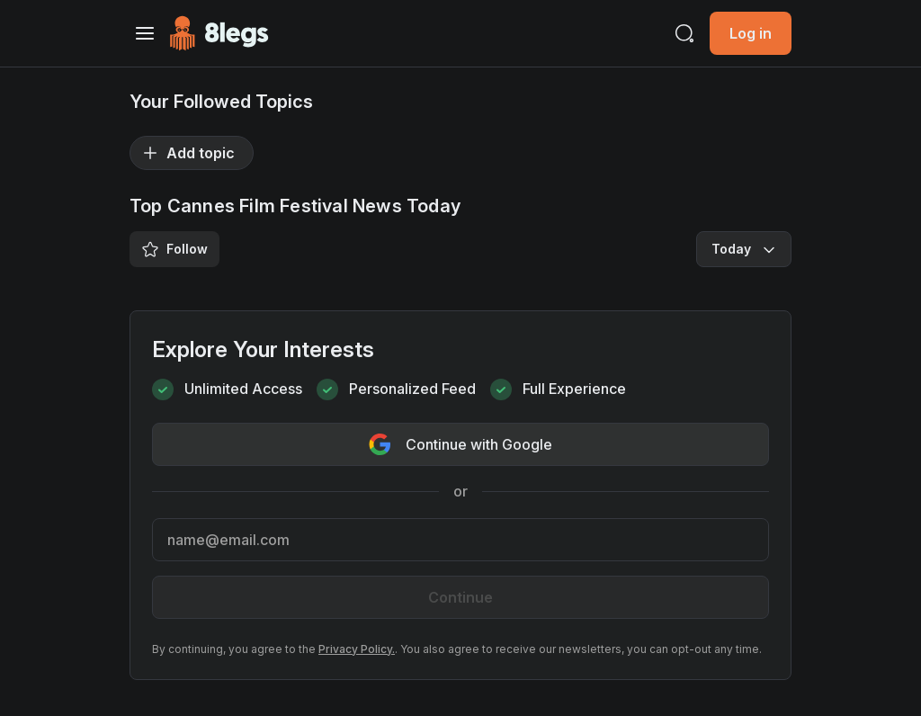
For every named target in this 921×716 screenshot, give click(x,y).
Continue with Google (460, 444)
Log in (750, 33)
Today (745, 249)
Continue (460, 597)
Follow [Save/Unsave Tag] (174, 249)
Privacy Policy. (356, 649)
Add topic (188, 153)
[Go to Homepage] (219, 33)
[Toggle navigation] (145, 33)
